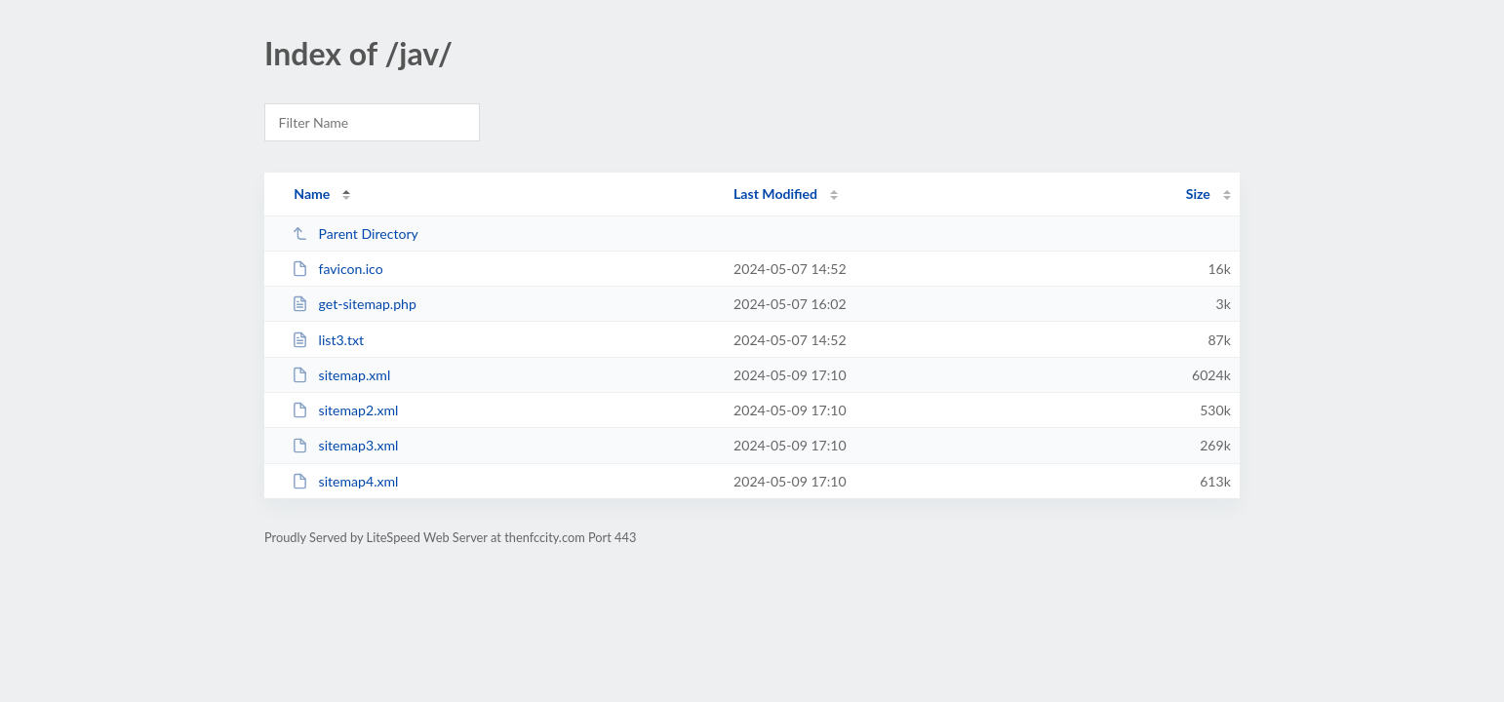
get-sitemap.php (354, 303)
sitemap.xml (341, 375)
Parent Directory (355, 233)
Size (1198, 193)
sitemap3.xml (345, 445)
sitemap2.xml (345, 410)
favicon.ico (337, 268)
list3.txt (328, 340)
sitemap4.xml (345, 481)
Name (312, 193)
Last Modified (775, 193)
